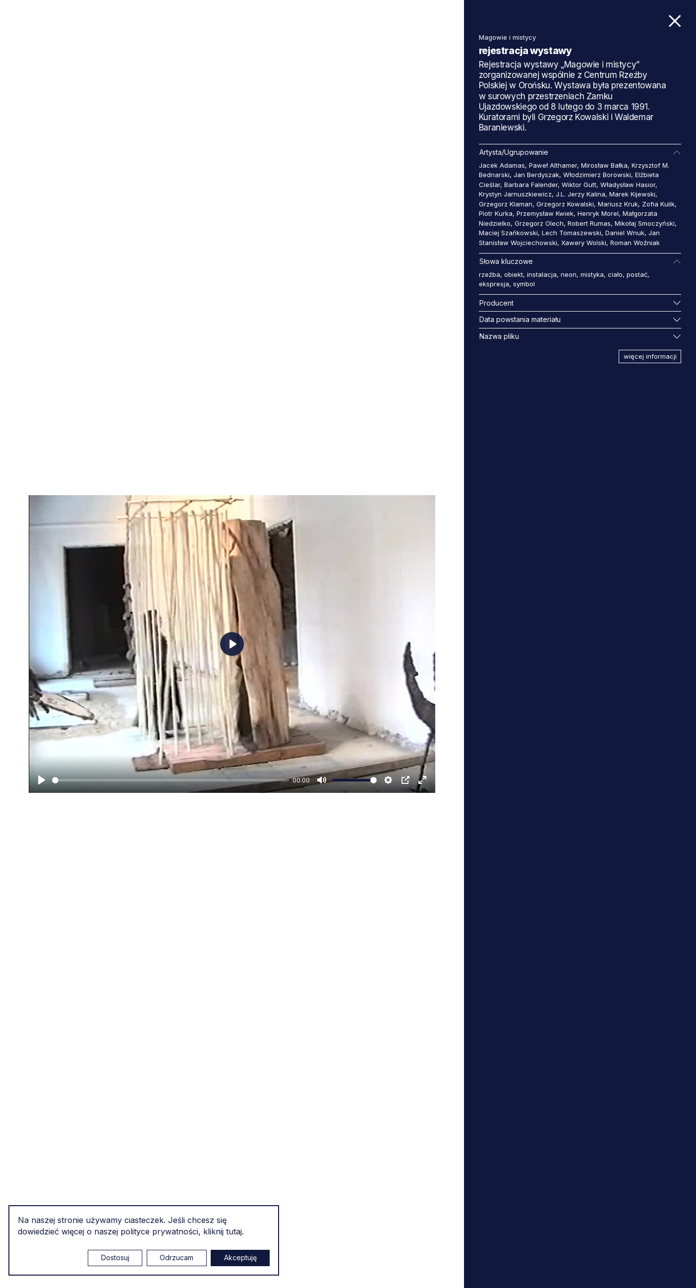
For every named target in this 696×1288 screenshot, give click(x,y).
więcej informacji (650, 356)
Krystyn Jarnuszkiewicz (515, 194)
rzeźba (489, 274)
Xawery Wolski (583, 243)
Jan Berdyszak (536, 175)
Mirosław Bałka (604, 165)
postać (637, 274)
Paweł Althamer (553, 165)
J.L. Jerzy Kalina (580, 194)
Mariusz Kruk (618, 204)
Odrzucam (176, 1257)
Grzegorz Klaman (505, 204)
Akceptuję (240, 1257)
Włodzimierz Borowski (597, 175)
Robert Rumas (589, 223)
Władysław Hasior (627, 185)
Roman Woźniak (635, 243)
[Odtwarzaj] (42, 780)
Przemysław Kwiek (545, 213)
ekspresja (494, 284)
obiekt (513, 274)
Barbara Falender (531, 185)
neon (569, 274)
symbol (524, 284)
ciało (615, 274)
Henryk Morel (598, 213)
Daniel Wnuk (624, 233)
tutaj (234, 1231)
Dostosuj (115, 1257)
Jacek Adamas (502, 165)
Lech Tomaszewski (571, 233)
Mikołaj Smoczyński (645, 223)
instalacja (542, 274)
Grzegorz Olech (539, 223)
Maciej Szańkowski (508, 233)
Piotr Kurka (496, 213)
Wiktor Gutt (579, 185)
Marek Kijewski (632, 194)
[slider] (170, 780)
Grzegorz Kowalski (565, 204)
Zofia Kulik (658, 204)
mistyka (592, 274)
